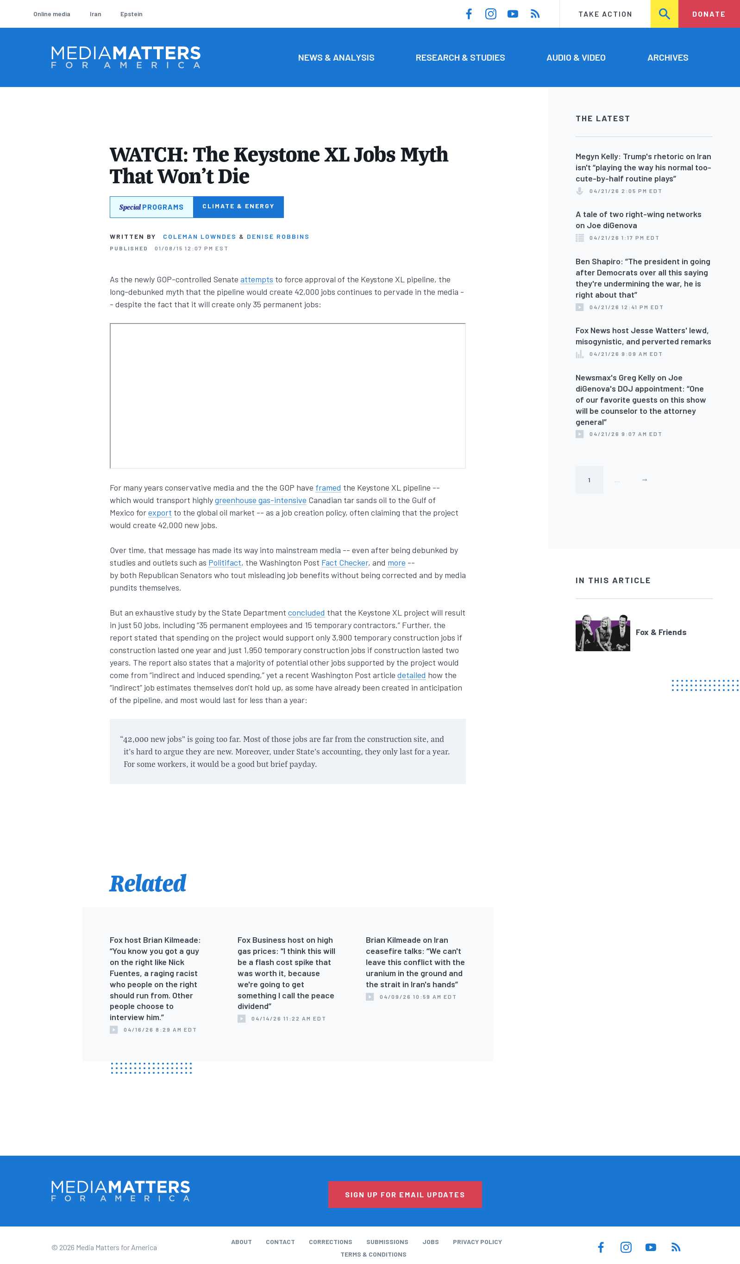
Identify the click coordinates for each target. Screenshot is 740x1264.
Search (665, 13)
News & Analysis (336, 56)
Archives (668, 56)
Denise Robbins (278, 236)
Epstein (131, 14)
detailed (411, 675)
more (397, 562)
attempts (256, 279)
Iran (95, 14)
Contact (280, 1241)
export (160, 512)
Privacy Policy (477, 1241)
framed (328, 487)
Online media (51, 14)
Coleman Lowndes (200, 236)
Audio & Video (576, 56)
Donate (709, 13)
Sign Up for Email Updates (405, 1194)
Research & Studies (460, 56)
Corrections (330, 1241)
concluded (306, 612)
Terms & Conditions (373, 1254)
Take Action (605, 13)
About (241, 1241)
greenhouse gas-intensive (261, 500)
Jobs (430, 1241)
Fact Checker (344, 562)
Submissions (387, 1241)
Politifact (224, 562)
